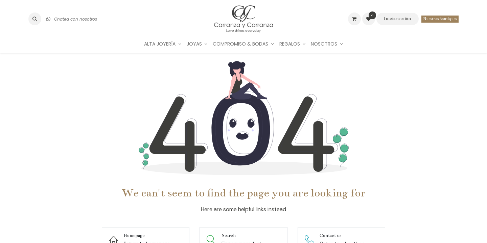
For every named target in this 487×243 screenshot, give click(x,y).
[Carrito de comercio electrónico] (354, 18)
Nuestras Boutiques (440, 19)
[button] (34, 18)
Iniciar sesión (397, 18)
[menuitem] (162, 44)
